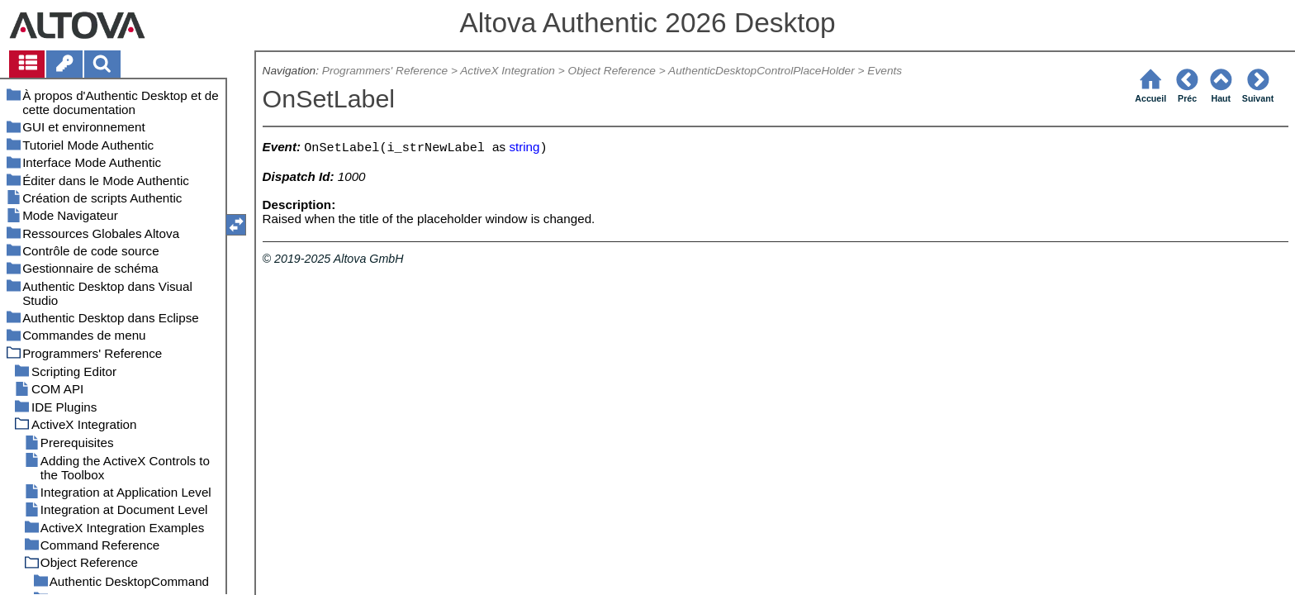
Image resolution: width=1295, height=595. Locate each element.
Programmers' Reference (385, 70)
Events (884, 70)
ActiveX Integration (507, 70)
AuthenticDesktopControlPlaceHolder (761, 70)
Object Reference (612, 70)
